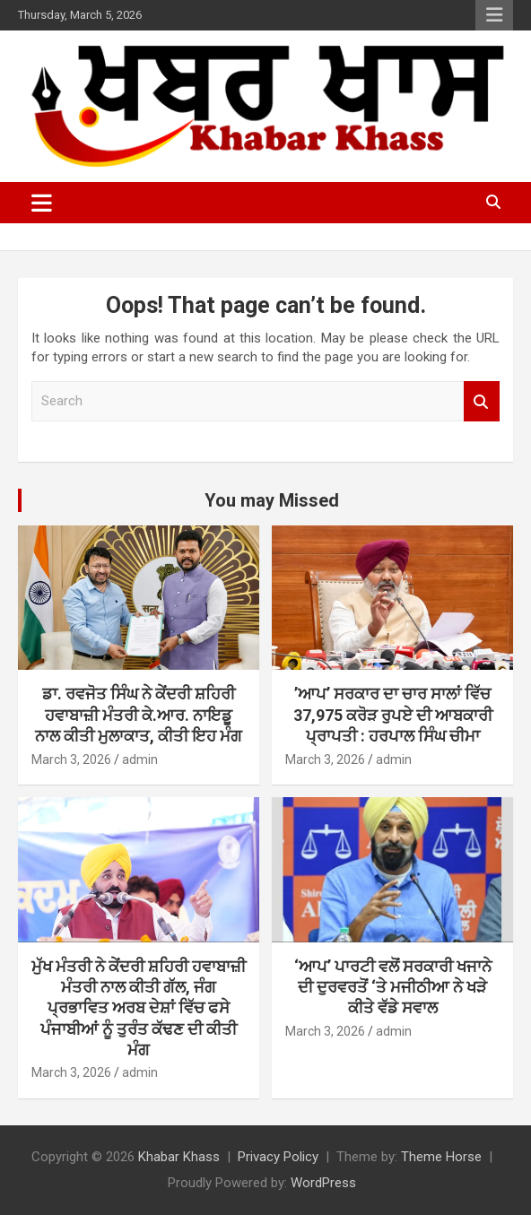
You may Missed (272, 500)
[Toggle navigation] (41, 202)
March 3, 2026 (71, 759)
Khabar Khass (179, 1157)
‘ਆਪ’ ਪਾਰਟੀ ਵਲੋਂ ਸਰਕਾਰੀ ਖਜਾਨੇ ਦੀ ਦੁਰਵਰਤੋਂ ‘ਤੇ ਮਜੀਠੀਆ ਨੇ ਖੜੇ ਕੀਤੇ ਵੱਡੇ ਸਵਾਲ (393, 987)
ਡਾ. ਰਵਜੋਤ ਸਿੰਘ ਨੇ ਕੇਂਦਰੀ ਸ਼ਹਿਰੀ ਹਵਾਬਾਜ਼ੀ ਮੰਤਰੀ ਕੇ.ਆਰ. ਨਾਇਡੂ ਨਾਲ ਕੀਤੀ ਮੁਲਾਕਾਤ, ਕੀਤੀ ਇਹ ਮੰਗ (138, 714)
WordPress (323, 1183)
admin (140, 759)
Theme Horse (441, 1157)
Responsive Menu (494, 15)
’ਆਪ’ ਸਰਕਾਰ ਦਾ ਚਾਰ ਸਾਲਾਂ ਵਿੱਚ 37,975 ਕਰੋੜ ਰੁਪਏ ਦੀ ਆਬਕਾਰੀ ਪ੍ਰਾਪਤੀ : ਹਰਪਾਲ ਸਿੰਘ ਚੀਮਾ (392, 714)
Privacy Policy (278, 1157)
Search (482, 401)
